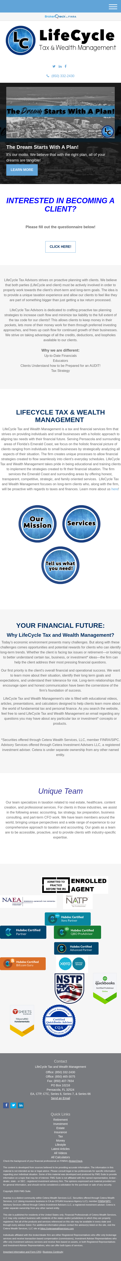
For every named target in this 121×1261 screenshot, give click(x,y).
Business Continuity (53, 1252)
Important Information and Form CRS (22, 1252)
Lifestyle (60, 1144)
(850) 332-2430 (60, 76)
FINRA (101, 1201)
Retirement (60, 1119)
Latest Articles (60, 1149)
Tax (60, 1136)
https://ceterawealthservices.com (57, 1228)
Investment (60, 1124)
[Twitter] (54, 66)
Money (60, 1140)
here (114, 489)
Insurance (60, 1132)
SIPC (108, 1201)
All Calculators (60, 1157)
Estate (60, 1128)
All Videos (60, 1153)
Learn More (22, 170)
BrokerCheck (76, 1161)
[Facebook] (65, 66)
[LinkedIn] (60, 66)
